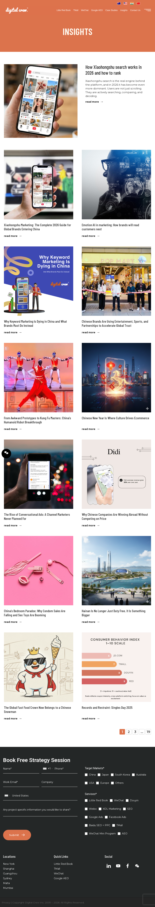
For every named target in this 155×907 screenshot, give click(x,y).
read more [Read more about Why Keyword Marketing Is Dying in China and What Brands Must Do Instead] (10, 332)
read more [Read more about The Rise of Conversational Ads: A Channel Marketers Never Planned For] (10, 525)
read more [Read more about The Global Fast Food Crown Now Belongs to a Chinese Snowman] (10, 718)
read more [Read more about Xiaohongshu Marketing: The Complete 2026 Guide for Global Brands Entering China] (10, 236)
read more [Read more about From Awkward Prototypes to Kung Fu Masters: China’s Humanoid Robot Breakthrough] (10, 429)
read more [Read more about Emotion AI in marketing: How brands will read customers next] (88, 236)
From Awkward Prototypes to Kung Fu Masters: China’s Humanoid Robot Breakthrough (37, 420)
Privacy (6, 902)
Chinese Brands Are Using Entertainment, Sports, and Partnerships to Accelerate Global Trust (115, 323)
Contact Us (135, 10)
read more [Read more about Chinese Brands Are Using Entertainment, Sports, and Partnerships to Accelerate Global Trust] (88, 332)
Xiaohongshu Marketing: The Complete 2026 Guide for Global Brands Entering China (37, 227)
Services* (91, 794)
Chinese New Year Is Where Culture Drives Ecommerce (115, 418)
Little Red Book (63, 10)
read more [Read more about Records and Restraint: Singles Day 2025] (88, 718)
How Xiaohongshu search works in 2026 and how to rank (113, 70)
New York (9, 863)
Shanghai (8, 868)
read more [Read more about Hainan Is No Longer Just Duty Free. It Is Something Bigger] (88, 621)
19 (148, 731)
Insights (123, 10)
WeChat (84, 10)
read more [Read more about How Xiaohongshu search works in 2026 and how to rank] (92, 101)
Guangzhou (10, 873)
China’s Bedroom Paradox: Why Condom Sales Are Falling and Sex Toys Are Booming (34, 613)
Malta (6, 883)
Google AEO (97, 10)
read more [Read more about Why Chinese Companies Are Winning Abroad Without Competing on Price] (88, 525)
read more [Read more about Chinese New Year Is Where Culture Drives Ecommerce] (88, 429)
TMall (75, 10)
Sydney (7, 878)
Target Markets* (94, 768)
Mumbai (8, 887)
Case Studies (111, 10)
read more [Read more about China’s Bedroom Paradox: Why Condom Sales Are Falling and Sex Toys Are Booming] (10, 621)
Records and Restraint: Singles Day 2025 (107, 707)
